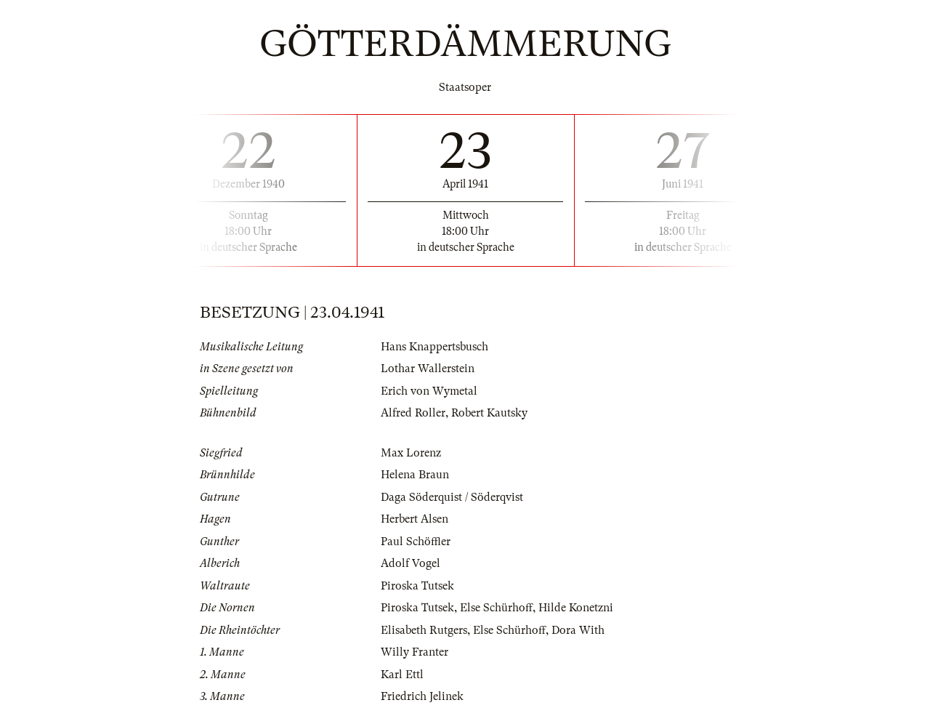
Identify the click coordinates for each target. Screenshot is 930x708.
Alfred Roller (413, 412)
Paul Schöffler (415, 541)
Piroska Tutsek (417, 585)
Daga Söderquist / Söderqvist (452, 497)
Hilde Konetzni (575, 607)
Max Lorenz (411, 452)
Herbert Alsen (414, 519)
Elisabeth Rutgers (424, 630)
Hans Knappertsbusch (434, 346)
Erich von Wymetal (429, 391)
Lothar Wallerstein (427, 368)
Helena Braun (415, 474)
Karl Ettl (402, 674)
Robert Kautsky (489, 412)
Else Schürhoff (496, 607)
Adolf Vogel (410, 563)
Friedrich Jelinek (422, 696)
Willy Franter (414, 652)
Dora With (577, 630)
